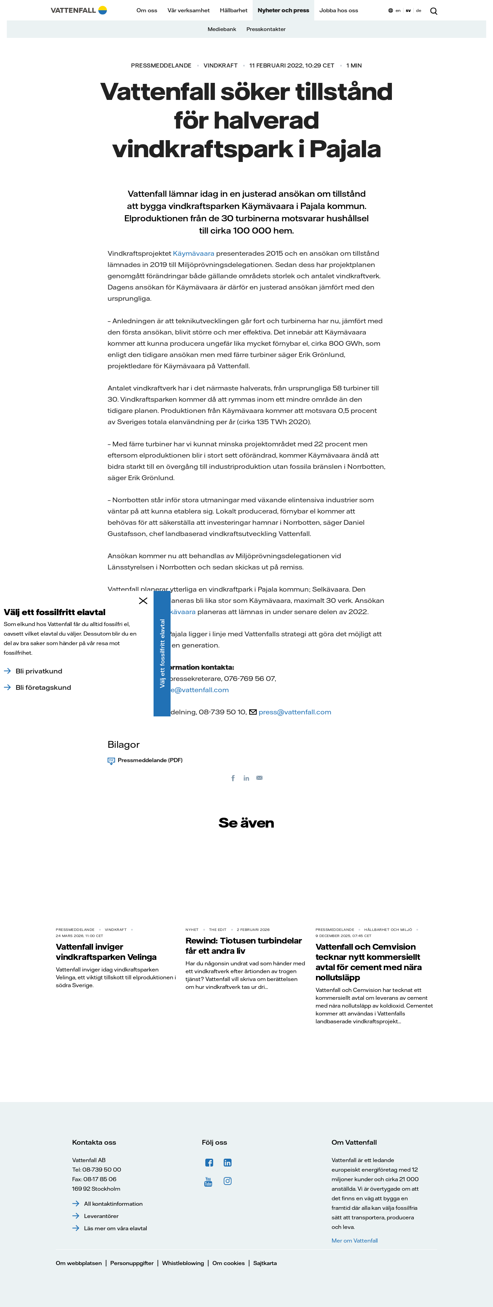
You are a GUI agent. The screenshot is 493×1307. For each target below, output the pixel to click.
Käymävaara (193, 253)
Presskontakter (266, 29)
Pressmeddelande (161, 65)
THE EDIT (218, 929)
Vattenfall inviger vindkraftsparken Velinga (106, 951)
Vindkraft (221, 65)
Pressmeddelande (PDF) (150, 760)
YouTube (209, 1181)
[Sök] (434, 10)
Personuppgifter (132, 1263)
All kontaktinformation (113, 1203)
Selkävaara (177, 611)
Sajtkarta (265, 1263)
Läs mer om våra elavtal (115, 1228)
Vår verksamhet (189, 10)
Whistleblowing (183, 1263)
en (398, 10)
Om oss (147, 10)
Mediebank (222, 29)
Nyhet (192, 929)
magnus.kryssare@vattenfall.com (173, 689)
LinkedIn (227, 1162)
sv (408, 10)
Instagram (227, 1181)
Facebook (209, 1162)
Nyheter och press (283, 10)
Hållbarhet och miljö (388, 929)
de (418, 10)
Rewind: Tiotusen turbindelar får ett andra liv (244, 945)
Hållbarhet (234, 10)
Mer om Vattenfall (355, 1240)
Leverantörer (101, 1216)
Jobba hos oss (338, 10)
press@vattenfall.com (295, 712)
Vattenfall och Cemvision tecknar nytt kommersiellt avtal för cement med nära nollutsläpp (369, 961)
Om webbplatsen (79, 1263)
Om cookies (228, 1263)
